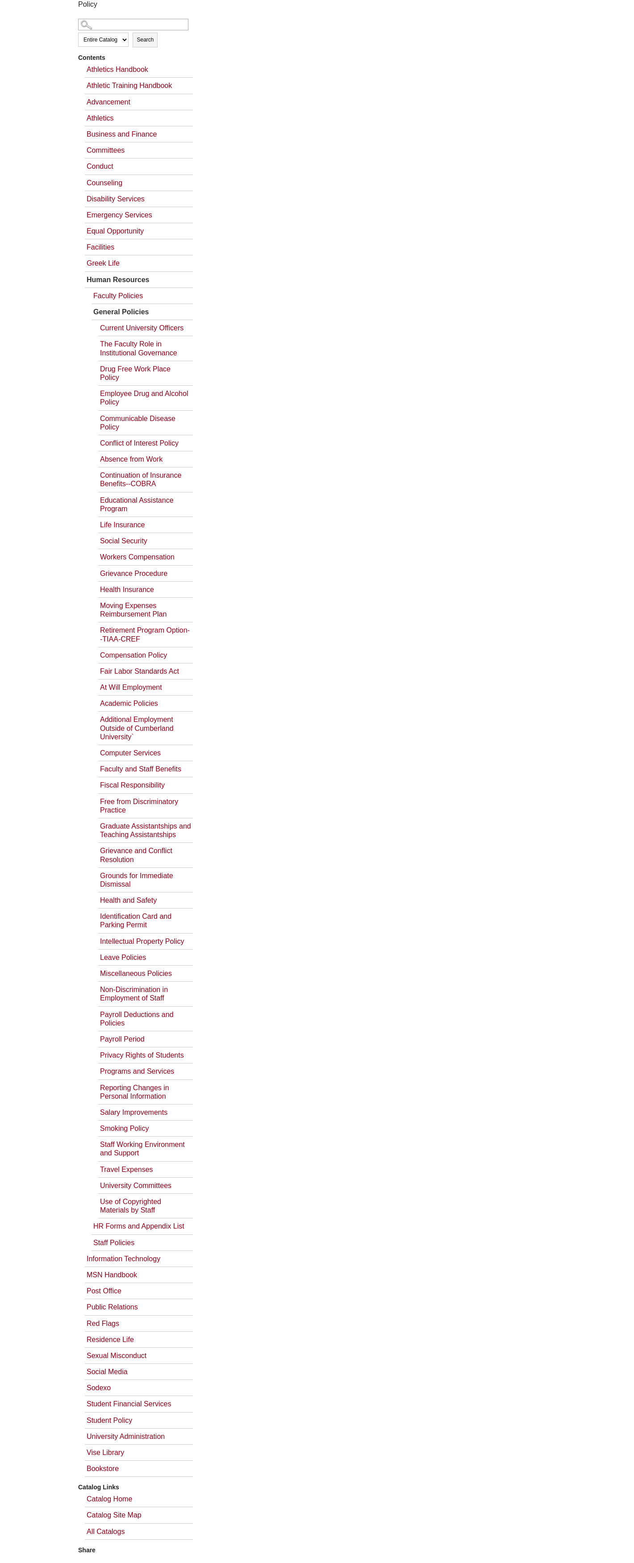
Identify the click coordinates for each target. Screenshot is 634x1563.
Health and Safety (128, 900)
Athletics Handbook (117, 69)
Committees (106, 150)
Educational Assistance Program (137, 504)
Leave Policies (123, 957)
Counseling (104, 183)
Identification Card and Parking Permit (135, 921)
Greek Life (103, 263)
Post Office (104, 1291)
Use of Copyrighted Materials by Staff (130, 1206)
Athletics (100, 118)
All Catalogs (106, 1531)
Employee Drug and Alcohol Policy (144, 398)
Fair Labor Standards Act (139, 671)
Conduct (100, 166)
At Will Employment (131, 687)
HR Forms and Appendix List (138, 1226)
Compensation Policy (133, 655)
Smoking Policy (124, 1128)
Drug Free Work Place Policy (135, 373)
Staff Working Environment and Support (142, 1149)
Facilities (100, 247)
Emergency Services (119, 215)
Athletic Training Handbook (129, 85)
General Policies (121, 312)
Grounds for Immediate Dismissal (136, 880)
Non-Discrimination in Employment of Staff (134, 994)
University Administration (126, 1436)
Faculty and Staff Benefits (140, 769)
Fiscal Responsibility (132, 785)
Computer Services (130, 753)
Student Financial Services (129, 1404)
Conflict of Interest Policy (139, 443)
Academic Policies (129, 703)
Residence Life (110, 1339)
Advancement (108, 102)
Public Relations (112, 1307)
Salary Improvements (133, 1112)
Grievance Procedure (133, 573)
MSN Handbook (112, 1275)
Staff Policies (113, 1242)
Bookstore (103, 1468)
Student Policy (109, 1420)
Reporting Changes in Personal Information (134, 1092)
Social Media (107, 1371)
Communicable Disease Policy (137, 423)
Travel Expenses (126, 1169)
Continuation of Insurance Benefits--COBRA (140, 479)
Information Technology (123, 1259)
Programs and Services (137, 1071)
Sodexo (99, 1388)
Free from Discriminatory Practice (139, 806)
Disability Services (116, 199)
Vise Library (105, 1452)
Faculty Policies (118, 296)
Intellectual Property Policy (142, 941)
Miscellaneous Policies (136, 973)
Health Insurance (127, 589)
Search (145, 40)
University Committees (135, 1185)
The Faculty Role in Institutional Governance (138, 348)
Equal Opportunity (115, 231)
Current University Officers (142, 328)
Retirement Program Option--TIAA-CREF (145, 634)
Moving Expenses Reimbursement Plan (133, 610)
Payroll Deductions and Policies (137, 1019)
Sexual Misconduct (116, 1355)
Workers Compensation (137, 557)
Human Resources (118, 279)
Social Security (123, 541)
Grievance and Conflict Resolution (136, 855)
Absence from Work (131, 459)
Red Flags (103, 1323)
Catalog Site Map (114, 1515)
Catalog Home (109, 1499)
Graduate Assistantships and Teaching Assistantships (145, 830)
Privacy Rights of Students (142, 1055)
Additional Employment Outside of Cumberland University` (137, 728)
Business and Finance (122, 134)
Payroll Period (122, 1039)
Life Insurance (122, 525)
